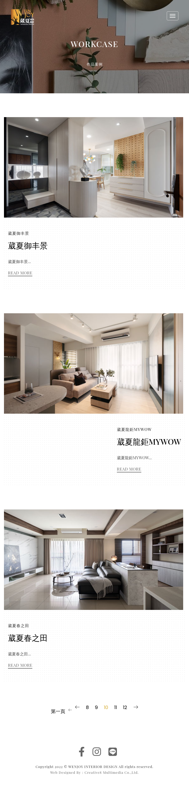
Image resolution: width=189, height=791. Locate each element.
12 (125, 707)
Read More (20, 272)
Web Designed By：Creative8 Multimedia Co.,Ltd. (94, 772)
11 (115, 707)
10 (106, 707)
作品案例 (95, 64)
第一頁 (58, 711)
